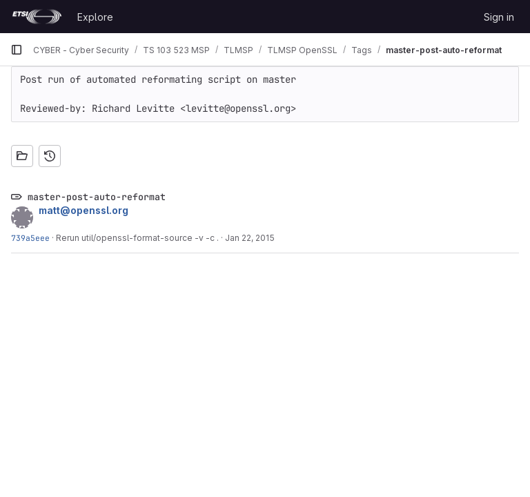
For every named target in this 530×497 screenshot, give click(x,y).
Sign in (499, 17)
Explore (95, 17)
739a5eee (30, 238)
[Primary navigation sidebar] (17, 50)
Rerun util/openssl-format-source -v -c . (137, 238)
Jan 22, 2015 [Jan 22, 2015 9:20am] (250, 238)
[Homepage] (37, 17)
